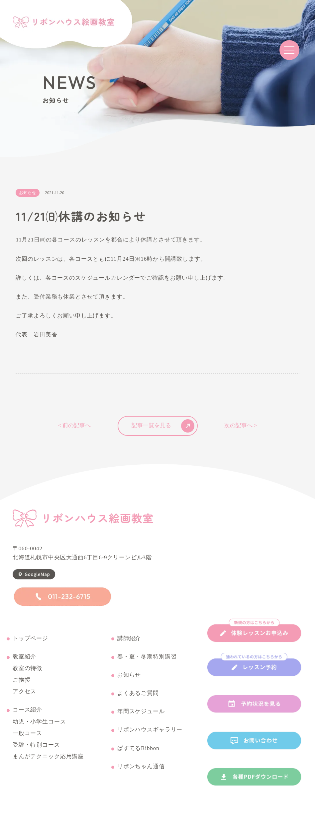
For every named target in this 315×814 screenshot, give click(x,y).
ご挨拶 (22, 680)
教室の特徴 (27, 669)
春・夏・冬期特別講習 (147, 657)
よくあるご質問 (138, 694)
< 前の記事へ (74, 426)
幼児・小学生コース (39, 722)
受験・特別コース (36, 745)
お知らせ (129, 675)
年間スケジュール (141, 712)
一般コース (27, 734)
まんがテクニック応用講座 (48, 757)
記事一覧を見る (163, 426)
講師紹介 (129, 639)
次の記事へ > (240, 426)
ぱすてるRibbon (138, 749)
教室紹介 (24, 657)
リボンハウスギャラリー (149, 730)
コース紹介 (27, 710)
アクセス (24, 692)
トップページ (30, 639)
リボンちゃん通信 (141, 767)
